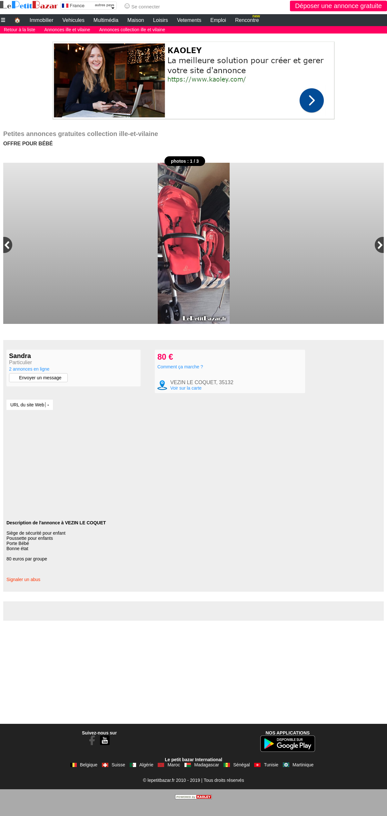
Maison (135, 20)
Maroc (173, 776)
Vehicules (73, 20)
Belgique (89, 776)
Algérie (146, 776)
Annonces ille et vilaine (67, 29)
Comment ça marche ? (180, 378)
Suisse (118, 776)
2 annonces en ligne (29, 369)
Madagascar (206, 776)
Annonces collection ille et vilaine (132, 29)
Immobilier (42, 20)
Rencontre (247, 19)
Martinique (303, 776)
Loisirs (160, 20)
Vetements (189, 20)
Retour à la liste (19, 29)
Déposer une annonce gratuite (338, 5)
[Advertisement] (193, 79)
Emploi (218, 20)
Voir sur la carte (186, 399)
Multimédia (106, 20)
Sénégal (241, 776)
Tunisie (271, 776)
